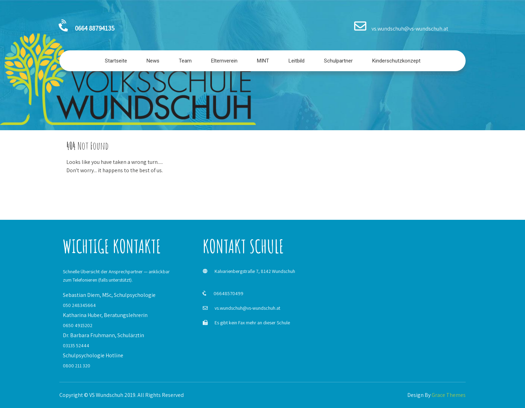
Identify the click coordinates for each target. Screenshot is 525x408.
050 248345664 (79, 305)
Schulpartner (338, 61)
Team (185, 61)
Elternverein (224, 61)
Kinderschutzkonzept (396, 61)
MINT (263, 61)
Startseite (116, 61)
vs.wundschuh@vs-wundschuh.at (247, 308)
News (153, 61)
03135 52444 (76, 345)
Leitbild (297, 61)
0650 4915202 (77, 325)
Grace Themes (449, 395)
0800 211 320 (76, 366)
